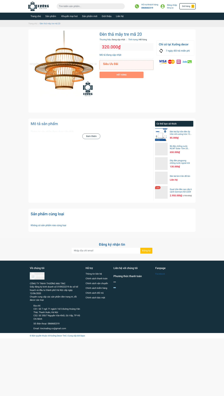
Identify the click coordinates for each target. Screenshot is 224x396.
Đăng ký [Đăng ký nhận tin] (146, 250)
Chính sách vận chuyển (97, 283)
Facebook (160, 274)
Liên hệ (119, 16)
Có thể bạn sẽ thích (166, 123)
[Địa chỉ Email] (112, 251)
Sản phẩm (50, 16)
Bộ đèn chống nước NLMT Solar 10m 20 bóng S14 (179, 148)
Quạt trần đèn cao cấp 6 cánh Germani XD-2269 (181, 190)
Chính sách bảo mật (95, 297)
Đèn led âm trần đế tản (180, 176)
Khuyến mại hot (69, 16)
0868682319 (147, 8)
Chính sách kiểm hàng (96, 288)
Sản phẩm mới (89, 16)
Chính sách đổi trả (94, 293)
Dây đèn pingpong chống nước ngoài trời (180, 161)
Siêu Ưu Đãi (110, 63)
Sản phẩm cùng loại (47, 214)
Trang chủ (36, 16)
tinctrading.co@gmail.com (53, 328)
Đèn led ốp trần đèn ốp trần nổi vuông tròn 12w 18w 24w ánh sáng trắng (181, 135)
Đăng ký (170, 8)
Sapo (82, 335)
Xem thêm (91, 136)
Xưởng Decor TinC (58, 335)
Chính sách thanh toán (96, 278)
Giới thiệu (107, 16)
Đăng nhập (172, 5)
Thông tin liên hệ (94, 274)
